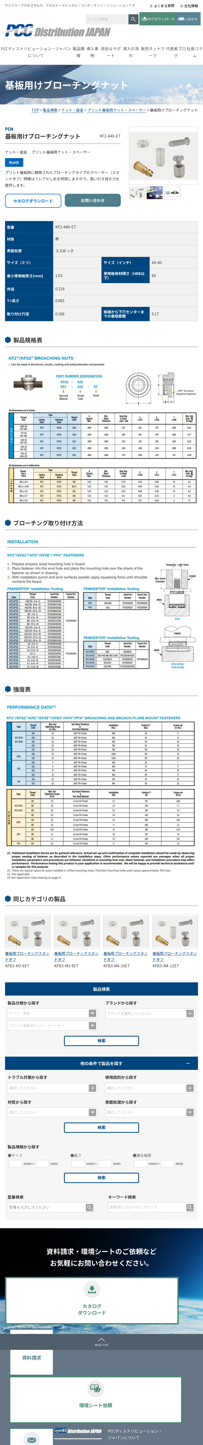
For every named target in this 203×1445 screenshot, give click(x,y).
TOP (35, 107)
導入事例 (92, 49)
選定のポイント (74, 1414)
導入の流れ (131, 49)
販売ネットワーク (153, 49)
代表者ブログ (176, 49)
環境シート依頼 (126, 1307)
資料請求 (77, 1307)
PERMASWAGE (74, 1401)
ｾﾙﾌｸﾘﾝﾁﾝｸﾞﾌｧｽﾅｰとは (136, 1358)
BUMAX (68, 1383)
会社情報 (191, 5)
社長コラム (194, 49)
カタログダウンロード (136, 17)
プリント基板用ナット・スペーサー (116, 107)
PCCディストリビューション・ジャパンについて (36, 49)
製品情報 (79, 49)
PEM (65, 1389)
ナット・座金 (72, 107)
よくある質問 (164, 5)
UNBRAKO (71, 1395)
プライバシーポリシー (21, 1436)
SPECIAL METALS (76, 1408)
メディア (171, 1358)
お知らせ (171, 1367)
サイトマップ (57, 1436)
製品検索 (50, 107)
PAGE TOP (101, 1342)
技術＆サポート (111, 49)
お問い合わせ (178, 17)
